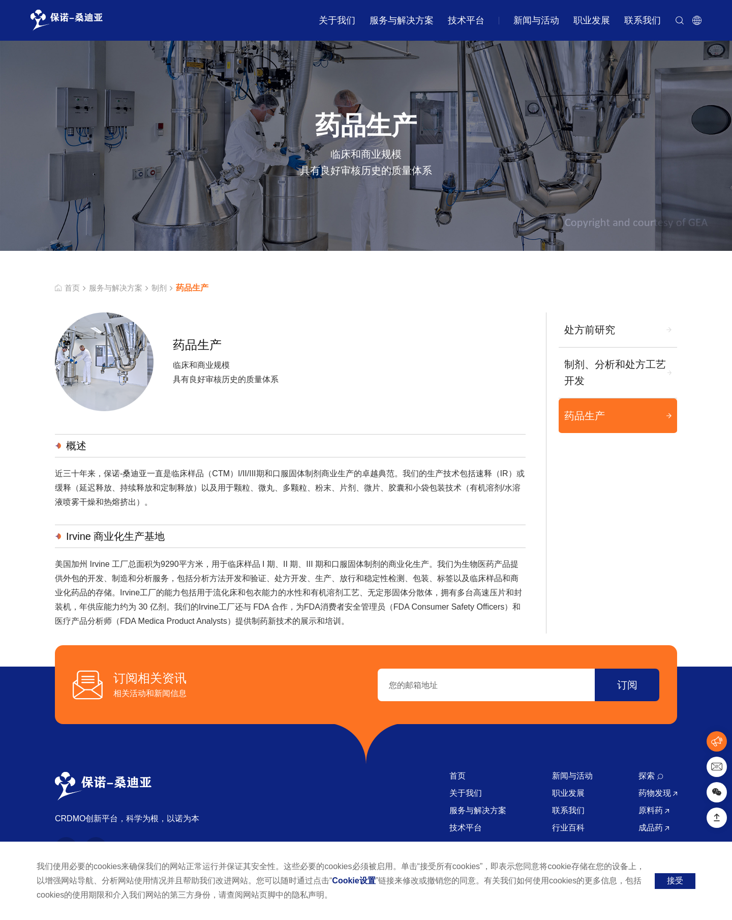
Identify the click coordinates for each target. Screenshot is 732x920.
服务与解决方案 (402, 20)
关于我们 (337, 20)
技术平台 (466, 20)
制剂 (164, 288)
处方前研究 (589, 329)
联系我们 (642, 20)
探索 (650, 775)
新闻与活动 (536, 20)
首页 (68, 288)
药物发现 (657, 793)
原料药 (653, 810)
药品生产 (584, 416)
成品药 (653, 827)
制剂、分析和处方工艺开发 (614, 373)
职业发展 (591, 20)
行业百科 (568, 827)
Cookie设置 (353, 880)
